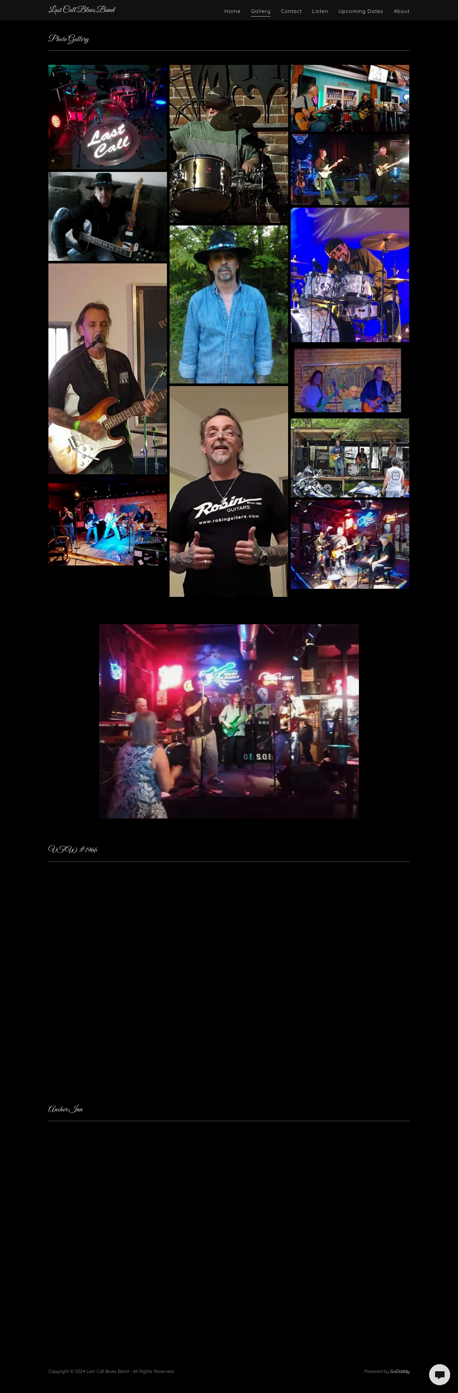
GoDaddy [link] (400, 1371)
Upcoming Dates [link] (360, 11)
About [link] (402, 11)
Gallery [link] (261, 11)
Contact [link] (291, 11)
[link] (81, 10)
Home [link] (232, 11)
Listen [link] (320, 11)
